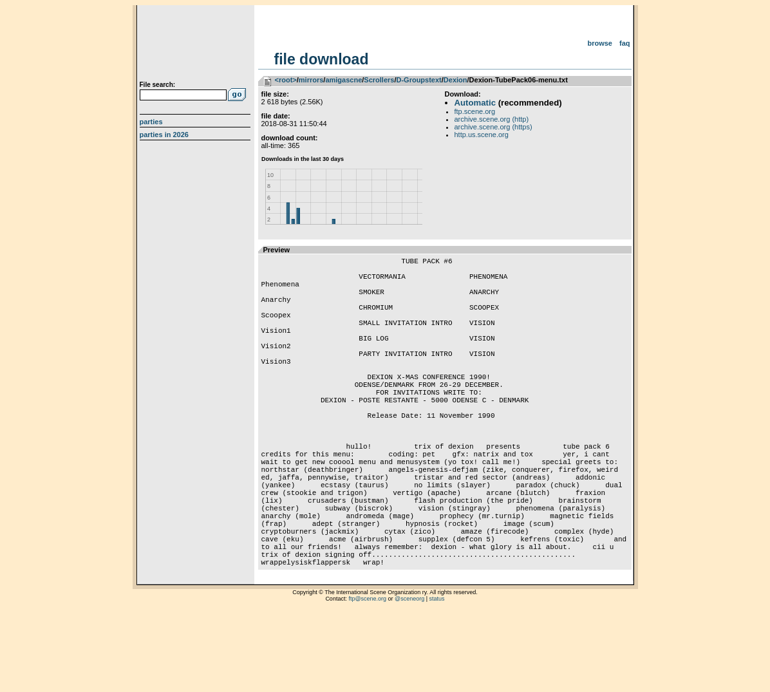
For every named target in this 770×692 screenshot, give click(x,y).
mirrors (311, 80)
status (437, 676)
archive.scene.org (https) (493, 127)
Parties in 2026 (164, 134)
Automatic (475, 103)
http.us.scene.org (482, 134)
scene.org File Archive (196, 45)
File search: (158, 84)
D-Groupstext (418, 80)
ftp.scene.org (475, 111)
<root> (286, 80)
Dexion (455, 80)
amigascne (343, 80)
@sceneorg (409, 676)
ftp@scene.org (367, 676)
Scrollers (379, 80)
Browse (599, 43)
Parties (151, 122)
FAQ (624, 43)
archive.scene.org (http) (492, 119)
